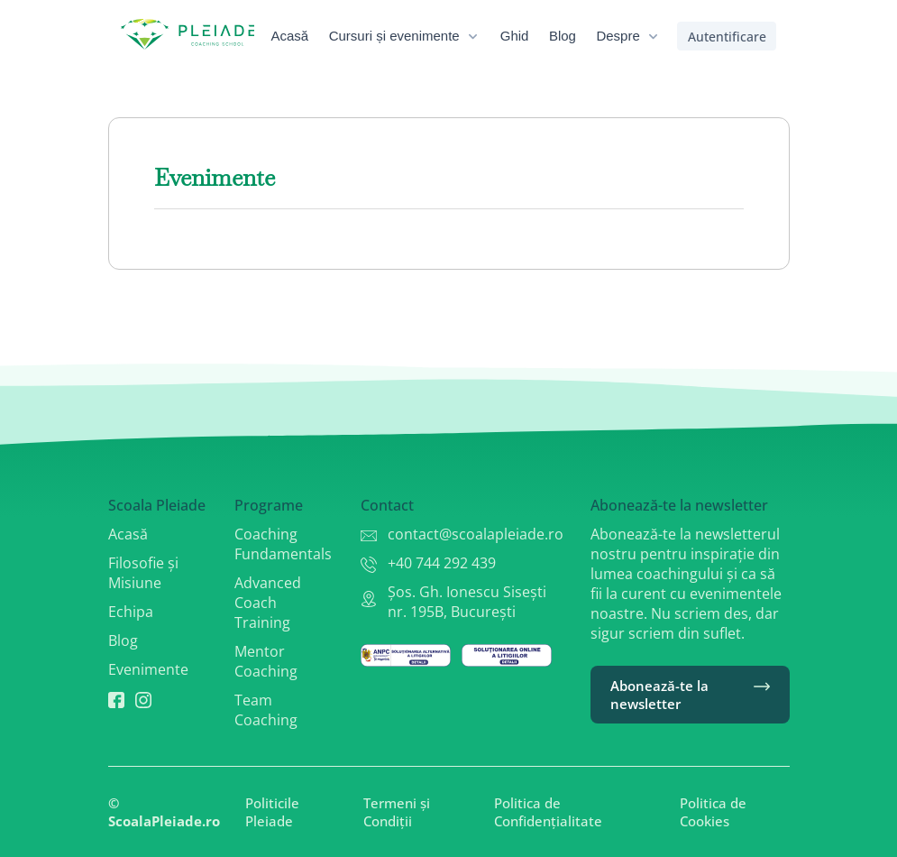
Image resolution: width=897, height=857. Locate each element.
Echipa (130, 612)
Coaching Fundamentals (283, 544)
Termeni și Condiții (396, 812)
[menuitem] (303, 36)
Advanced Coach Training (267, 602)
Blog (123, 640)
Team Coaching (265, 710)
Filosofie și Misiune (143, 573)
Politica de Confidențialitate (548, 812)
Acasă (128, 534)
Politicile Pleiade (272, 812)
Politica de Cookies (713, 812)
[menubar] (478, 36)
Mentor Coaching (265, 661)
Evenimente (148, 669)
